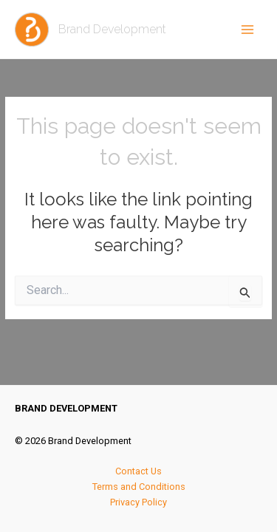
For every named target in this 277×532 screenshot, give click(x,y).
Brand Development (112, 29)
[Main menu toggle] (247, 29)
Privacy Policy (138, 502)
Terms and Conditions (138, 486)
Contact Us (138, 471)
